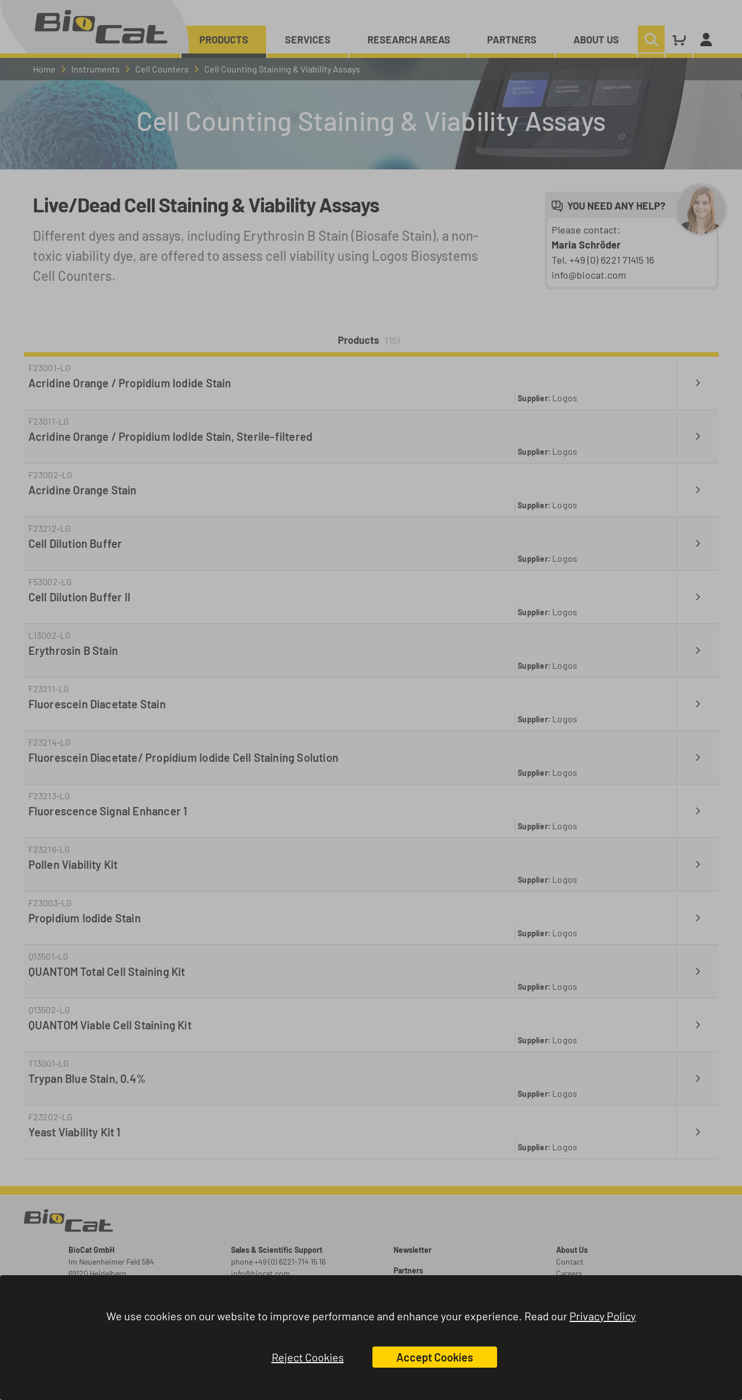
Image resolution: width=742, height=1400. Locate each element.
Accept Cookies (434, 1357)
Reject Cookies (308, 1357)
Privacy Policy (602, 1316)
